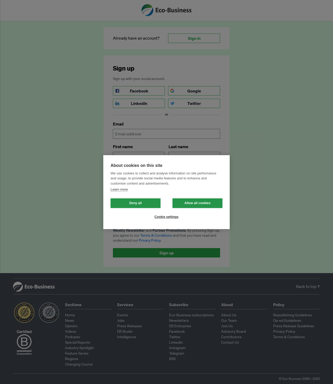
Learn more (119, 189)
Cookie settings (166, 217)
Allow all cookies (197, 203)
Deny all (135, 203)
